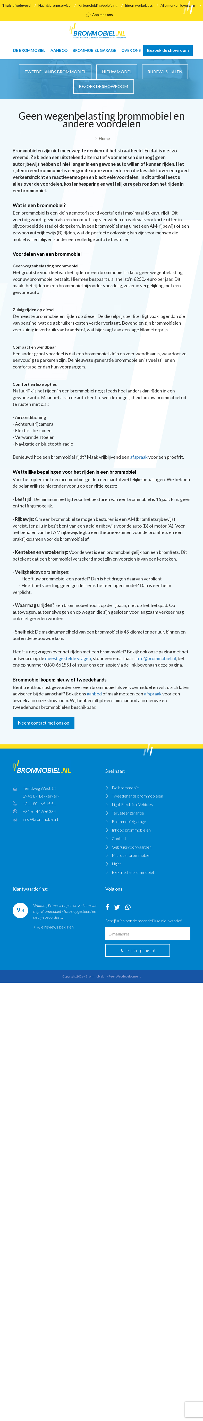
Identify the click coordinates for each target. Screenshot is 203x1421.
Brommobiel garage (94, 50)
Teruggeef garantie (128, 812)
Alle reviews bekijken (55, 926)
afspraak (139, 457)
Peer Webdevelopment (124, 976)
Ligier (116, 863)
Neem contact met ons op (43, 723)
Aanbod (58, 50)
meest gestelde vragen (68, 658)
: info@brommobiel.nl (154, 658)
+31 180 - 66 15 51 (39, 803)
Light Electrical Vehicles (132, 804)
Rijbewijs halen (165, 71)
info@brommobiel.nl (40, 819)
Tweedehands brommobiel (55, 71)
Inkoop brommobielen (131, 829)
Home (104, 138)
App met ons (100, 14)
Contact (119, 838)
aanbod (94, 693)
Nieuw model (117, 71)
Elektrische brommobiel (133, 872)
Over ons (131, 50)
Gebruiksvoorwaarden (131, 846)
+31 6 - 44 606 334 (39, 811)
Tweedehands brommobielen (137, 795)
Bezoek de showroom (168, 50)
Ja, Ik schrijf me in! (137, 950)
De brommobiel (29, 50)
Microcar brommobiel (131, 855)
